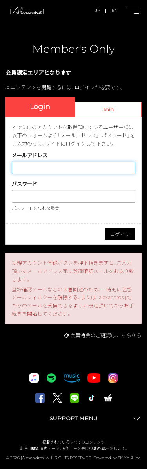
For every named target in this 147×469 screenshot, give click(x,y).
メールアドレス (29, 155)
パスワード (24, 183)
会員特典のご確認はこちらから (106, 335)
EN (115, 10)
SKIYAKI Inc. (129, 457)
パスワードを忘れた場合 (35, 208)
